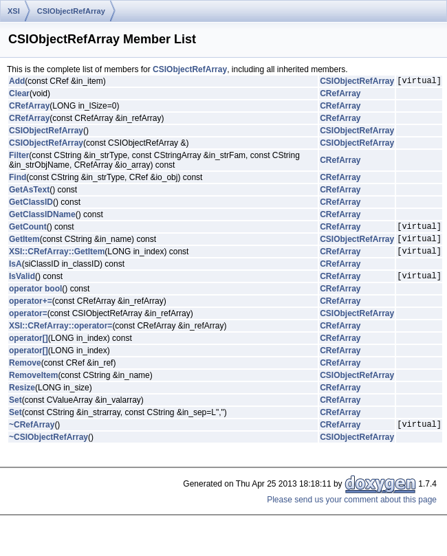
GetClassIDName (42, 216)
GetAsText (29, 192)
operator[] (28, 348)
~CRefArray (31, 436)
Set (15, 410)
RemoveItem (33, 385)
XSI (14, 11)
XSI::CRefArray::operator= (60, 336)
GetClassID (31, 204)
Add (17, 82)
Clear (19, 95)
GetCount (28, 230)
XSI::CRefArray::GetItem (57, 259)
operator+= (30, 311)
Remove (25, 373)
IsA (15, 272)
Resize (22, 398)
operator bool (35, 299)
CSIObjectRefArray (71, 11)
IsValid (22, 286)
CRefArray (340, 95)
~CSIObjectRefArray (48, 449)
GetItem (24, 244)
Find (17, 179)
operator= (28, 324)
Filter (19, 157)
